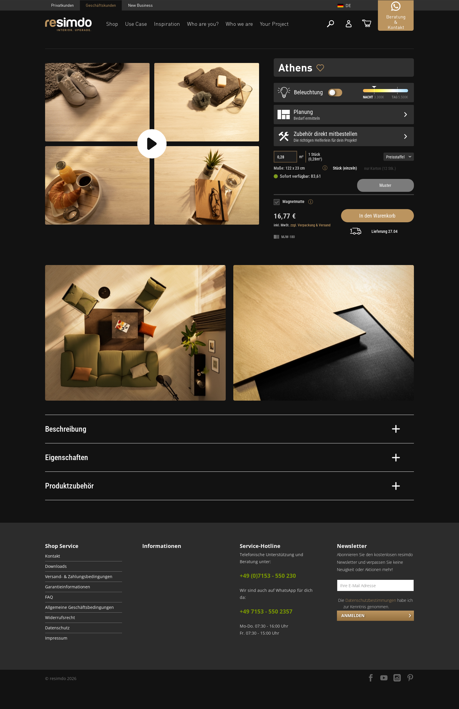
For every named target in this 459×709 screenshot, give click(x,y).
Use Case (136, 23)
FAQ (49, 597)
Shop (112, 23)
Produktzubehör (222, 485)
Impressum (56, 638)
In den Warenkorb (377, 216)
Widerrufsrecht (60, 617)
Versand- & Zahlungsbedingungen (78, 576)
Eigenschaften (222, 457)
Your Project (274, 23)
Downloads (56, 566)
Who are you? (203, 23)
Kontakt (52, 556)
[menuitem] (83, 556)
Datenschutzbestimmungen (370, 600)
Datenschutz (57, 628)
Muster (385, 185)
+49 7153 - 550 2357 (266, 611)
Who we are (239, 23)
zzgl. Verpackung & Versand (310, 225)
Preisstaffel (398, 157)
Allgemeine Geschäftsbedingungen (79, 607)
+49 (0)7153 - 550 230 (268, 576)
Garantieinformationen (67, 587)
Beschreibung (222, 429)
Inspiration (167, 23)
